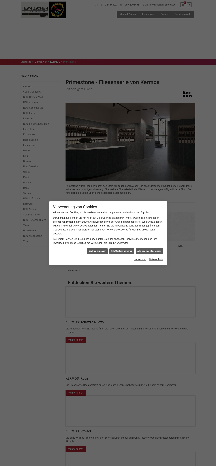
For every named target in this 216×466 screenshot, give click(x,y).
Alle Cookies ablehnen (121, 250)
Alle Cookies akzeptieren (149, 250)
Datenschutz (156, 258)
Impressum (140, 258)
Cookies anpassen (97, 250)
